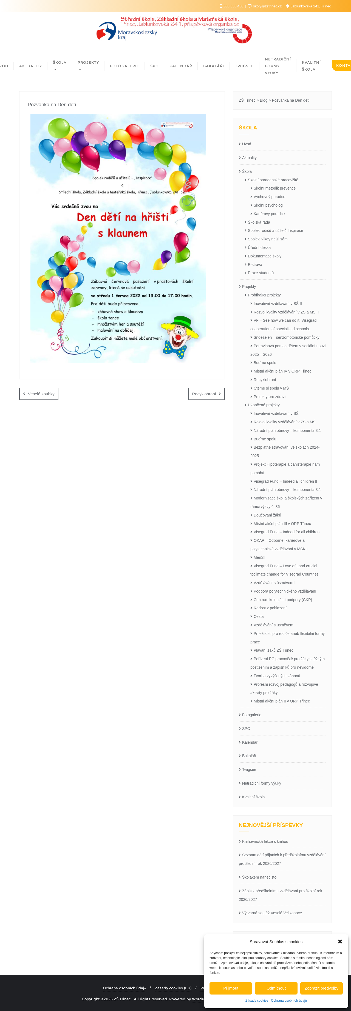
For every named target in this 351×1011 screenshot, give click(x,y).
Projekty (249, 286)
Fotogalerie (251, 715)
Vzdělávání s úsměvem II (275, 583)
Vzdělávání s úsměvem (273, 625)
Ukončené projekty (264, 405)
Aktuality (249, 157)
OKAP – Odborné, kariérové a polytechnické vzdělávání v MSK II (279, 544)
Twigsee (249, 769)
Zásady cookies (256, 1000)
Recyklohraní (204, 393)
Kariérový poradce (269, 214)
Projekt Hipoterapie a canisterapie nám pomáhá (285, 468)
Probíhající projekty (264, 295)
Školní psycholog (268, 205)
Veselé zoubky (41, 393)
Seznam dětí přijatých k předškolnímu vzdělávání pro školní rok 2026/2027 (282, 859)
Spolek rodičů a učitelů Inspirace (275, 230)
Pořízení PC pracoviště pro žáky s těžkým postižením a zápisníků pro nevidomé (287, 663)
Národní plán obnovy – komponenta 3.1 (287, 430)
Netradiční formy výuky (261, 783)
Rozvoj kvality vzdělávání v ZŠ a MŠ (285, 422)
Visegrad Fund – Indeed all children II (285, 481)
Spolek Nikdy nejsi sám (268, 239)
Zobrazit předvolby (321, 988)
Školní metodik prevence (275, 188)
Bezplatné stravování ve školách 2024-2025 (284, 451)
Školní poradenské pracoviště (273, 180)
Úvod (246, 144)
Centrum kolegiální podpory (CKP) (283, 600)
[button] (340, 941)
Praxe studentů (261, 273)
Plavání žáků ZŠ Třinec (273, 650)
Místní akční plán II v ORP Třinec (282, 701)
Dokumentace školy (264, 256)
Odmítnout (276, 988)
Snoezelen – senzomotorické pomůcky (286, 337)
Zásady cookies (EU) (173, 988)
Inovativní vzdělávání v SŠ (276, 413)
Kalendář (249, 742)
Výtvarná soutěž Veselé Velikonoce (272, 913)
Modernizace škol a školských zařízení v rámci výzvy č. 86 (286, 502)
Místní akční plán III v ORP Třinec (282, 523)
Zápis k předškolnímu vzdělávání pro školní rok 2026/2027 (280, 895)
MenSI (259, 557)
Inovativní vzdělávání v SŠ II (278, 303)
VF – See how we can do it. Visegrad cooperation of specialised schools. (283, 324)
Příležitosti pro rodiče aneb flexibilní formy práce (287, 637)
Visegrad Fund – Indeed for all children (286, 532)
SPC (246, 728)
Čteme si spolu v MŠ (271, 388)
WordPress (202, 999)
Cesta (259, 616)
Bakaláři (249, 756)
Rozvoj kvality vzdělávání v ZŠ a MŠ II (286, 312)
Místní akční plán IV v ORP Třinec (282, 371)
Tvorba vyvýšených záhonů (277, 676)
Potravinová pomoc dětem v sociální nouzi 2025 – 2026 (287, 350)
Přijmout (230, 988)
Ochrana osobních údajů (289, 1000)
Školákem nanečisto (259, 877)
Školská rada (259, 222)
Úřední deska (259, 247)
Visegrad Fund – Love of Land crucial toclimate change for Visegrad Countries (284, 570)
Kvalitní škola (253, 797)
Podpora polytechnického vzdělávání (285, 591)
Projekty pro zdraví (270, 397)
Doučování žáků (267, 515)
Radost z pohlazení (270, 608)
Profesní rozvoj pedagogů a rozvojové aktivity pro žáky (284, 688)
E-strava (255, 264)
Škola (247, 171)
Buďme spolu (265, 362)
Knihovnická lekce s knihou (265, 841)
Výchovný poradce (269, 197)
